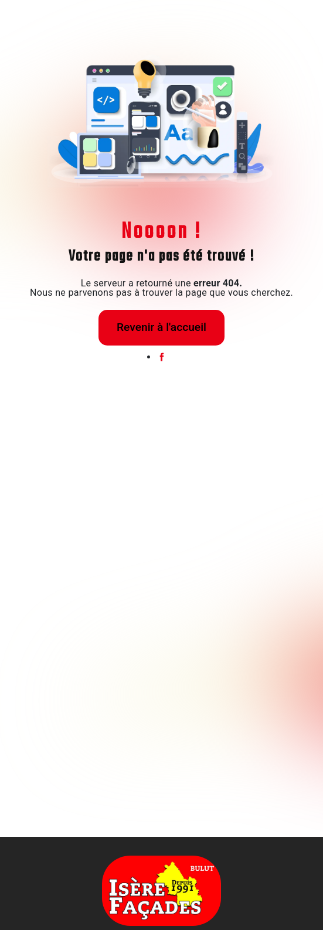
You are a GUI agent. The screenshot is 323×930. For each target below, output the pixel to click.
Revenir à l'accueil (161, 327)
